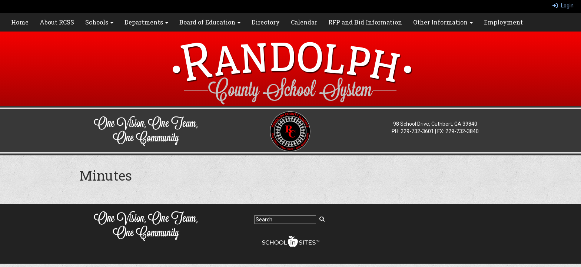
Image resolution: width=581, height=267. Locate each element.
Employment (503, 22)
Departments (146, 22)
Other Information (443, 22)
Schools (99, 22)
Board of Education (209, 22)
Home (20, 22)
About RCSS (57, 22)
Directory (266, 22)
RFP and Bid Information (365, 22)
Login (563, 6)
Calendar (304, 22)
